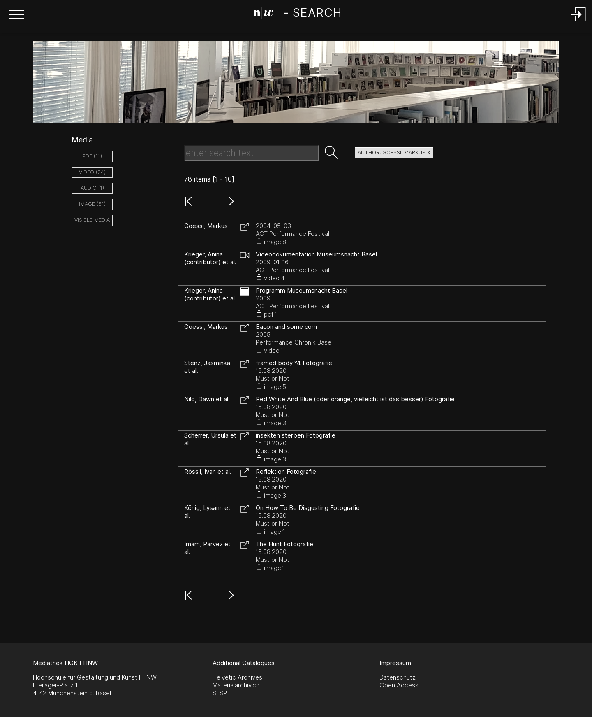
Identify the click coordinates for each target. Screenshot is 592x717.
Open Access (399, 685)
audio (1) (92, 188)
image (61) (92, 204)
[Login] (579, 22)
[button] (16, 15)
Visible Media (92, 220)
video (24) (92, 172)
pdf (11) (92, 156)
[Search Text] (251, 153)
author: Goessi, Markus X (394, 152)
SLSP (220, 693)
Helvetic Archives (237, 677)
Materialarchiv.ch (236, 685)
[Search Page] (297, 14)
